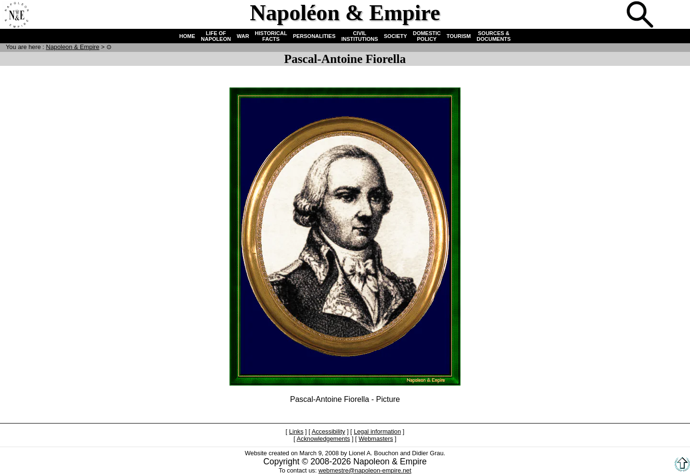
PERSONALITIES (314, 36)
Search (640, 15)
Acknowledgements (323, 438)
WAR (243, 36)
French (672, 15)
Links (296, 431)
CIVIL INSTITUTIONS (359, 36)
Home (16, 15)
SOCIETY (395, 36)
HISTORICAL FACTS (271, 36)
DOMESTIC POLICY (427, 36)
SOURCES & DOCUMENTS (494, 36)
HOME (187, 36)
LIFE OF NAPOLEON (216, 36)
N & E (72, 46)
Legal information (377, 431)
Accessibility (328, 431)
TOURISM (459, 36)
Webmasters (375, 438)
